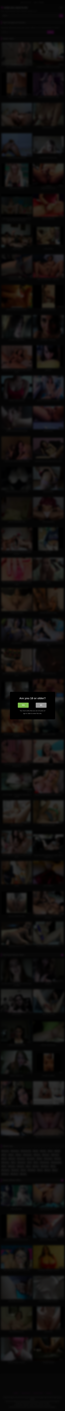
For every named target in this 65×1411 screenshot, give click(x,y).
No (41, 705)
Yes (23, 705)
